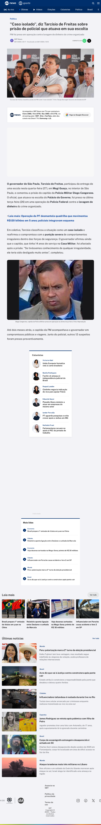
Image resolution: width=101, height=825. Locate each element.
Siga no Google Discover (77, 114)
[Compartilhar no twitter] (89, 41)
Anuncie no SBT (50, 787)
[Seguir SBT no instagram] (78, 801)
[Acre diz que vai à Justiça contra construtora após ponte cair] (50, 578)
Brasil (90, 9)
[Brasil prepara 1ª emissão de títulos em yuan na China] (50, 530)
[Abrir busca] (93, 3)
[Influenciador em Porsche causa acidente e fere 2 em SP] (50, 559)
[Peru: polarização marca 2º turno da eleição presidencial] (50, 569)
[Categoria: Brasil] (41, 669)
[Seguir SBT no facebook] (86, 801)
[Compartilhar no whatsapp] (84, 41)
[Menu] (98, 3)
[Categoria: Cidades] (42, 693)
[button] (13, 616)
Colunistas (65, 9)
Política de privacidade (50, 795)
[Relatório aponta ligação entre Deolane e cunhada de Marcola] (50, 540)
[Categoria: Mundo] (42, 646)
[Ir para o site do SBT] (21, 801)
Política (78, 9)
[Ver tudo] (93, 595)
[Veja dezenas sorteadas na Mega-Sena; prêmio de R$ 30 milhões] (50, 549)
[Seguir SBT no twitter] (93, 801)
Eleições (51, 9)
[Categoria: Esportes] (42, 715)
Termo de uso (49, 803)
